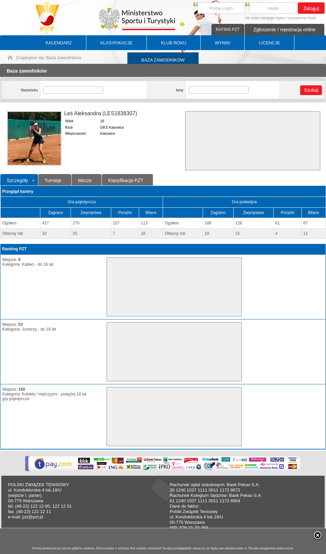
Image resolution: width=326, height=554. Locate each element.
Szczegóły (17, 180)
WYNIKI (222, 42)
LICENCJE (269, 42)
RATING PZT (228, 29)
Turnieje (53, 180)
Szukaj (311, 90)
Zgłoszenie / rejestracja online (284, 29)
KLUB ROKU (173, 42)
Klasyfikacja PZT (125, 180)
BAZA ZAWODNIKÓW (163, 59)
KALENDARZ (59, 42)
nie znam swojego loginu (265, 18)
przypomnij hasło (302, 18)
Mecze (85, 180)
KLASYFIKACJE (116, 42)
